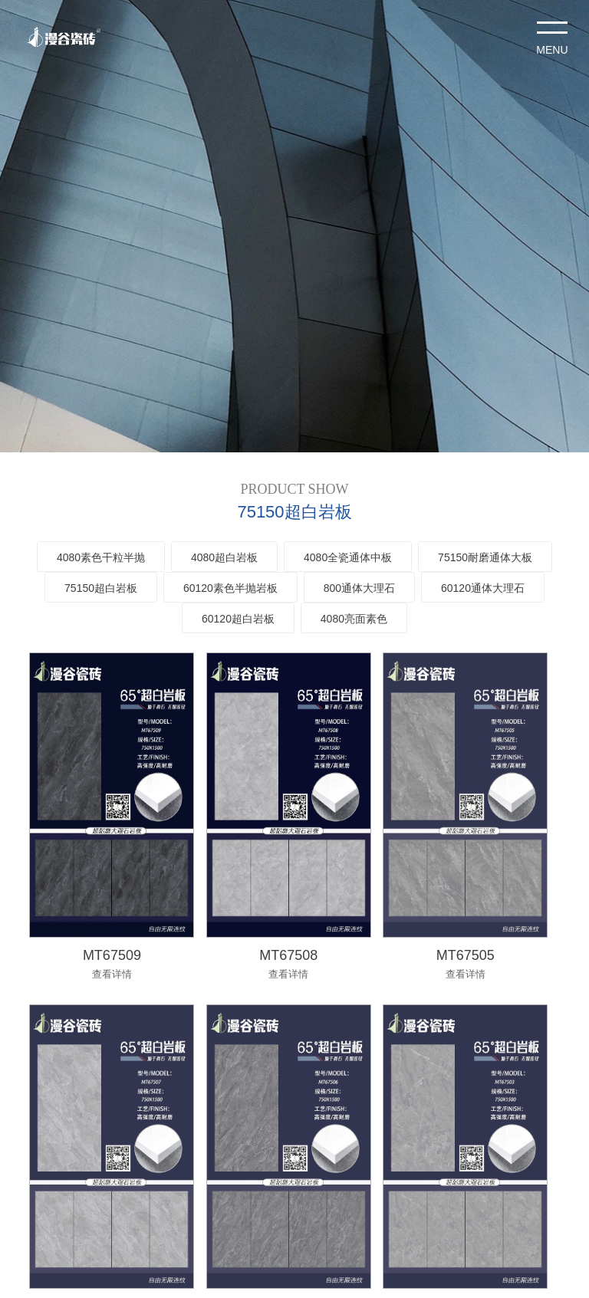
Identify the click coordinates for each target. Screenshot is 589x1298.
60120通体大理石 (483, 588)
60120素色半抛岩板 (230, 588)
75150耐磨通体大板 (485, 557)
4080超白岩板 (224, 557)
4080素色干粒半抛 (101, 557)
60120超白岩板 (238, 619)
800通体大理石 (359, 588)
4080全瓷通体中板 (348, 557)
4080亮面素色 (354, 619)
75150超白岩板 (100, 588)
